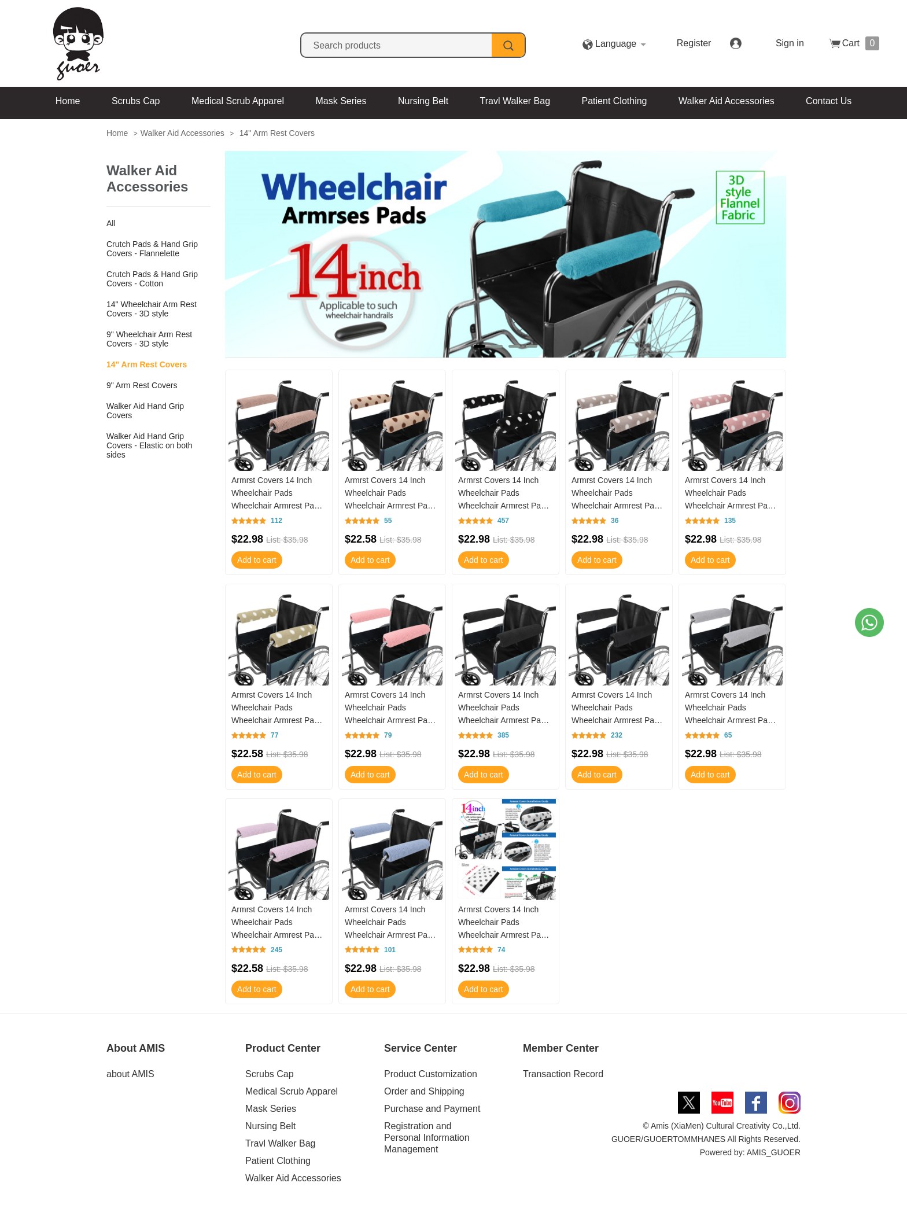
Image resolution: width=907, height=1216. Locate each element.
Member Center (561, 1048)
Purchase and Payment (432, 1109)
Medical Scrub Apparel (237, 101)
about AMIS (130, 1074)
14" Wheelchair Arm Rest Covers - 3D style (151, 309)
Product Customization (430, 1074)
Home (68, 101)
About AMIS (135, 1048)
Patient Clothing (614, 101)
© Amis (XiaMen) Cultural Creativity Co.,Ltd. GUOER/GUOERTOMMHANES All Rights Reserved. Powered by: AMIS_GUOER (706, 1139)
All (111, 223)
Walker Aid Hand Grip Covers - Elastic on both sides (149, 445)
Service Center (420, 1048)
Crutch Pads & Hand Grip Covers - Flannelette (152, 248)
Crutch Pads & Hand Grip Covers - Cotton (152, 279)
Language (647, 44)
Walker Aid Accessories (727, 101)
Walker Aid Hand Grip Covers (145, 410)
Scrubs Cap (136, 101)
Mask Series (340, 101)
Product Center (282, 1048)
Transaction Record (563, 1074)
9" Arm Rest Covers (141, 385)
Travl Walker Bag (515, 101)
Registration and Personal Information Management (427, 1137)
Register (726, 43)
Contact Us (828, 101)
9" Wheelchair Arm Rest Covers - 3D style (149, 339)
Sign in (790, 43)
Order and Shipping (424, 1091)
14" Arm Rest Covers (277, 133)
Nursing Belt (423, 101)
